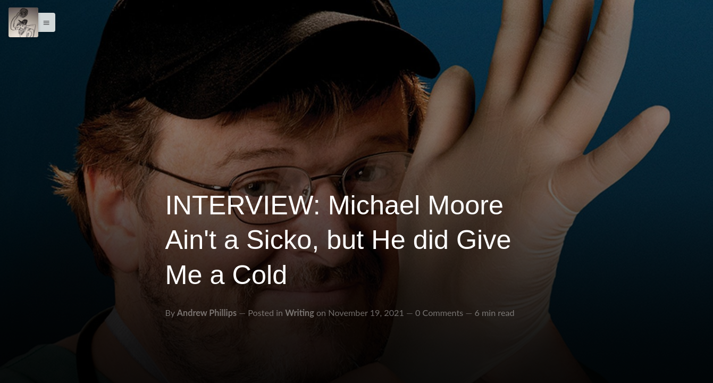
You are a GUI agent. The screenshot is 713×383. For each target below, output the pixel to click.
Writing (299, 312)
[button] (43, 22)
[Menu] (23, 22)
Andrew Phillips (207, 312)
